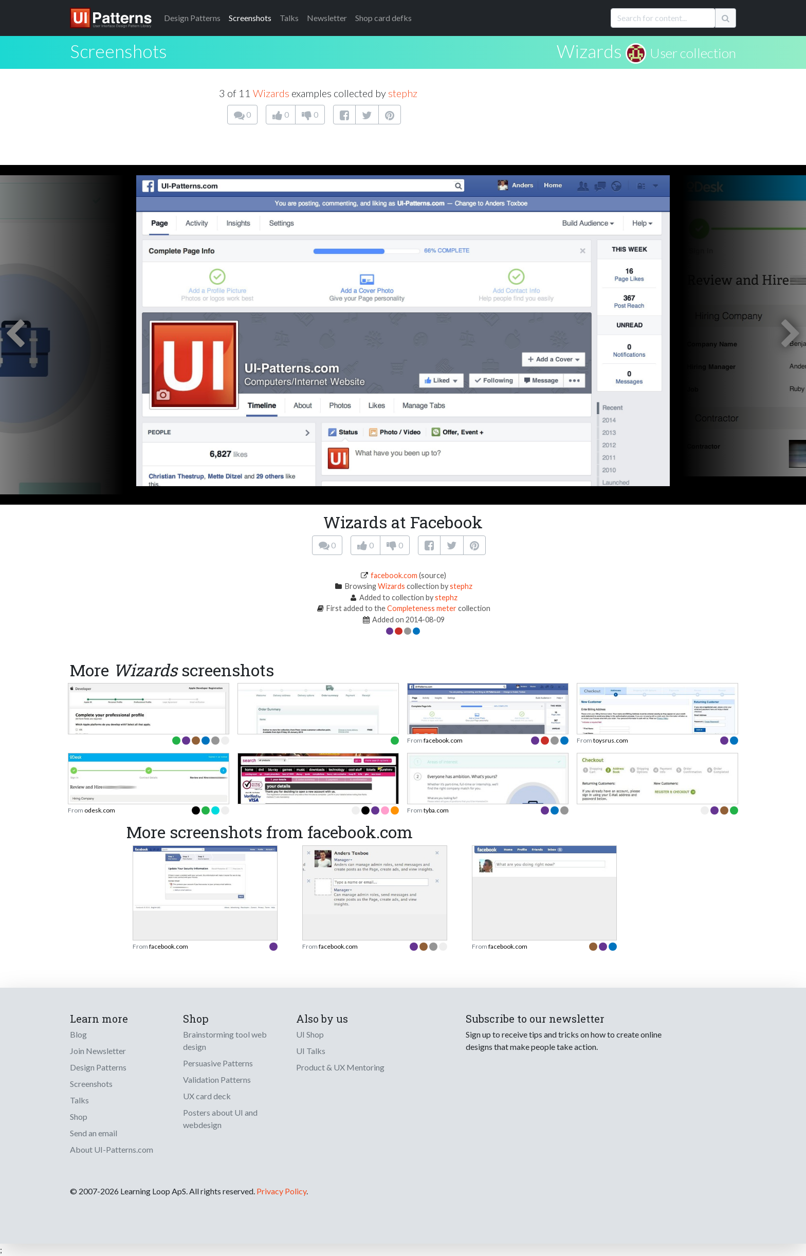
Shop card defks (383, 18)
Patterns (192, 18)
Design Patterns (98, 1067)
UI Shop (310, 1034)
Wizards (589, 51)
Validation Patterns (217, 1079)
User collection (693, 53)
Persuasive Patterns (218, 1063)
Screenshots (250, 18)
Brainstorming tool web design (225, 1040)
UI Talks (310, 1051)
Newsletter (327, 18)
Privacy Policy (281, 1191)
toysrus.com (610, 740)
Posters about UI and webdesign (220, 1118)
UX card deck (207, 1096)
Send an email (93, 1133)
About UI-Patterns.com (111, 1149)
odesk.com (99, 810)
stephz (402, 93)
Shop (78, 1116)
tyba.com (436, 810)
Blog (78, 1034)
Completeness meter (421, 608)
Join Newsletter (98, 1051)
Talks (289, 18)
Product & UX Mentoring (340, 1067)
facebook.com (394, 575)
